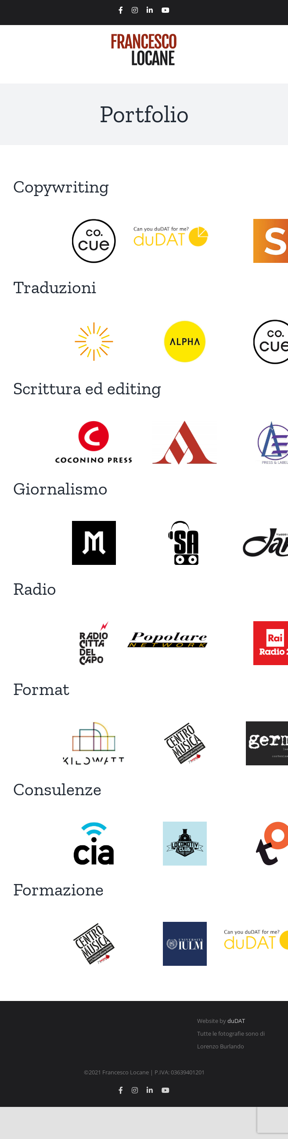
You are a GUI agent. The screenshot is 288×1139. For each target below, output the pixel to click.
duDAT (236, 1021)
